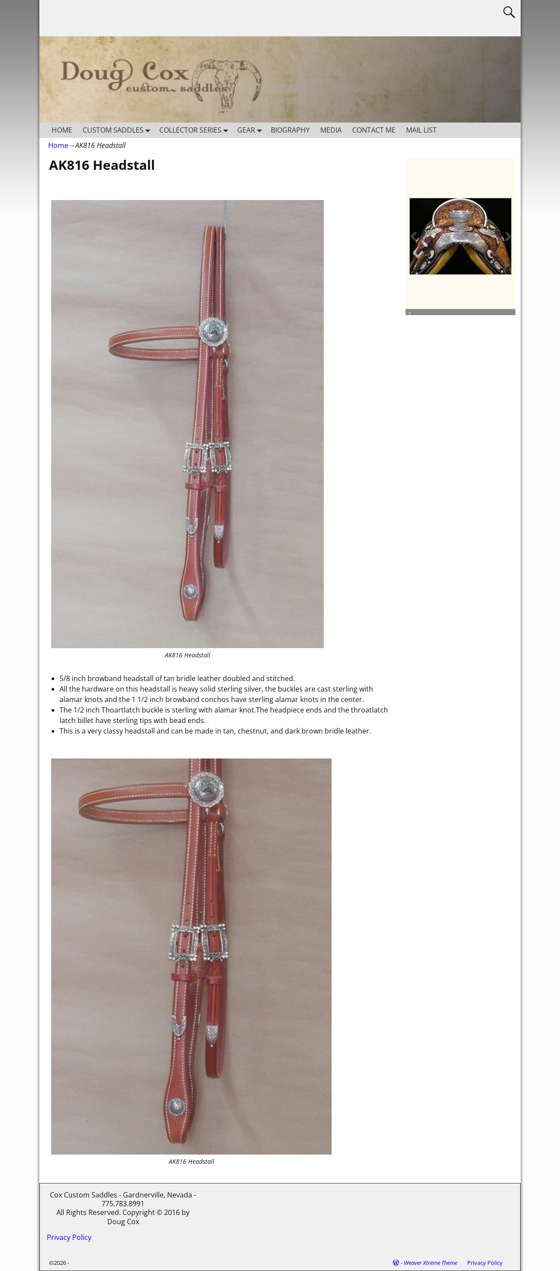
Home (58, 145)
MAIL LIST (421, 130)
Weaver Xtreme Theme (430, 1263)
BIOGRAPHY (290, 130)
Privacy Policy (69, 1237)
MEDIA (331, 130)
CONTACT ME (374, 130)
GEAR (251, 130)
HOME (62, 130)
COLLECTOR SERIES (195, 130)
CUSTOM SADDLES (118, 130)
